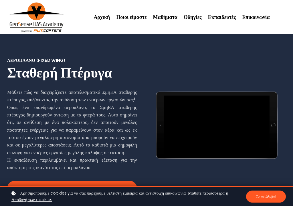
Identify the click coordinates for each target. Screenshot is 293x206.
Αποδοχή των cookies (31, 199)
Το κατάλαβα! (265, 196)
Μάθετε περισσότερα (206, 193)
